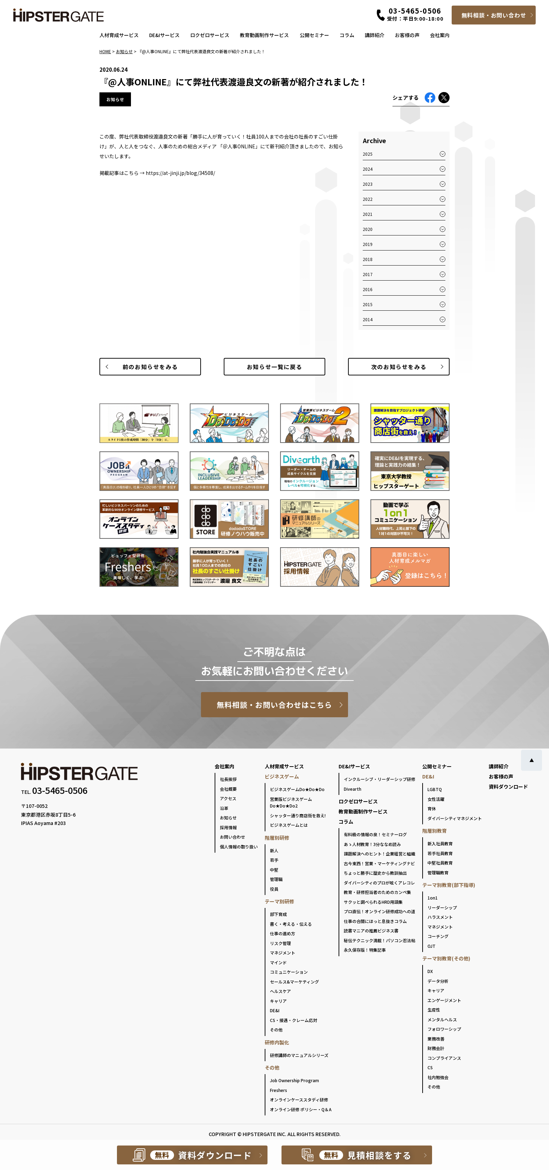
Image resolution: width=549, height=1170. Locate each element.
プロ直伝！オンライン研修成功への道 (379, 911)
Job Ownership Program (294, 1080)
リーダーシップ (442, 907)
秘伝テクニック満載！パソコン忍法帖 (379, 940)
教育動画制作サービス (264, 34)
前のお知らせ (150, 366)
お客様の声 (407, 34)
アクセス (228, 798)
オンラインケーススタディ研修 (299, 1099)
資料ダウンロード (508, 786)
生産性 (434, 1010)
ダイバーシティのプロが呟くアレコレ (379, 883)
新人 (274, 850)
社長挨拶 (228, 779)
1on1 (433, 898)
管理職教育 (438, 872)
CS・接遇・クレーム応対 (293, 1020)
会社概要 (228, 789)
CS (430, 1067)
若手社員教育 (440, 853)
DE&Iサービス (164, 34)
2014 (368, 319)
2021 (368, 214)
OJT (432, 946)
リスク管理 (280, 943)
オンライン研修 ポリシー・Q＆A (301, 1109)
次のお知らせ (398, 366)
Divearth (352, 789)
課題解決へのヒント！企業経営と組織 (379, 854)
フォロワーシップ (444, 1029)
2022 (368, 199)
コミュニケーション (289, 972)
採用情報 (228, 827)
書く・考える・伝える (291, 924)
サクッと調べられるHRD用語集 (373, 902)
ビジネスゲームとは (289, 825)
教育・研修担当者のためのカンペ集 (377, 892)
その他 (276, 1029)
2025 (368, 154)
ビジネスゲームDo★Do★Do (297, 789)
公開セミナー (314, 34)
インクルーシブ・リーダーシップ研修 (379, 779)
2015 (368, 304)
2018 (368, 259)
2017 (368, 274)
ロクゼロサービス (209, 34)
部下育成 (278, 914)
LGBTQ (435, 789)
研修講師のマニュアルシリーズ (299, 1055)
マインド (278, 962)
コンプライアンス (444, 1058)
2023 (368, 184)
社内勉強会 (438, 1077)
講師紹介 (374, 34)
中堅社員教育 (440, 863)
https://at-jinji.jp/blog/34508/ (180, 172)
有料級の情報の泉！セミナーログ (375, 834)
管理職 (276, 879)
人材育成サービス (119, 34)
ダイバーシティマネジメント (455, 818)
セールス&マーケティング (294, 982)
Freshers (278, 1090)
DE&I (274, 1010)
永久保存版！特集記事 (365, 950)
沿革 (224, 808)
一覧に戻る (274, 366)
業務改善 (436, 1039)
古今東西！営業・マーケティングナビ (379, 863)
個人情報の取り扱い (239, 847)
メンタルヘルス (442, 1019)
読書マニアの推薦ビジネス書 (371, 930)
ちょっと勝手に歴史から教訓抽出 (375, 873)
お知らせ (228, 817)
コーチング (438, 936)
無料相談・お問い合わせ (493, 15)
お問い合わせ (232, 837)
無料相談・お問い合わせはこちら (275, 704)
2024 (368, 169)
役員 (274, 889)
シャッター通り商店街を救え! (298, 815)
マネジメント (282, 953)
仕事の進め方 (282, 933)
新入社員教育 (440, 843)
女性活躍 (436, 799)
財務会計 (436, 1048)
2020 (368, 229)
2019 (368, 244)
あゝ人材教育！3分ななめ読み (372, 844)
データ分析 (438, 981)
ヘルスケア (280, 991)
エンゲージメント (444, 1000)
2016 (368, 289)
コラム (347, 34)
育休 (432, 808)
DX (430, 971)
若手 (274, 860)
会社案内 (440, 34)
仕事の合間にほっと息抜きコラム (375, 921)
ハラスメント (440, 917)
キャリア (278, 1001)
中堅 (274, 870)
